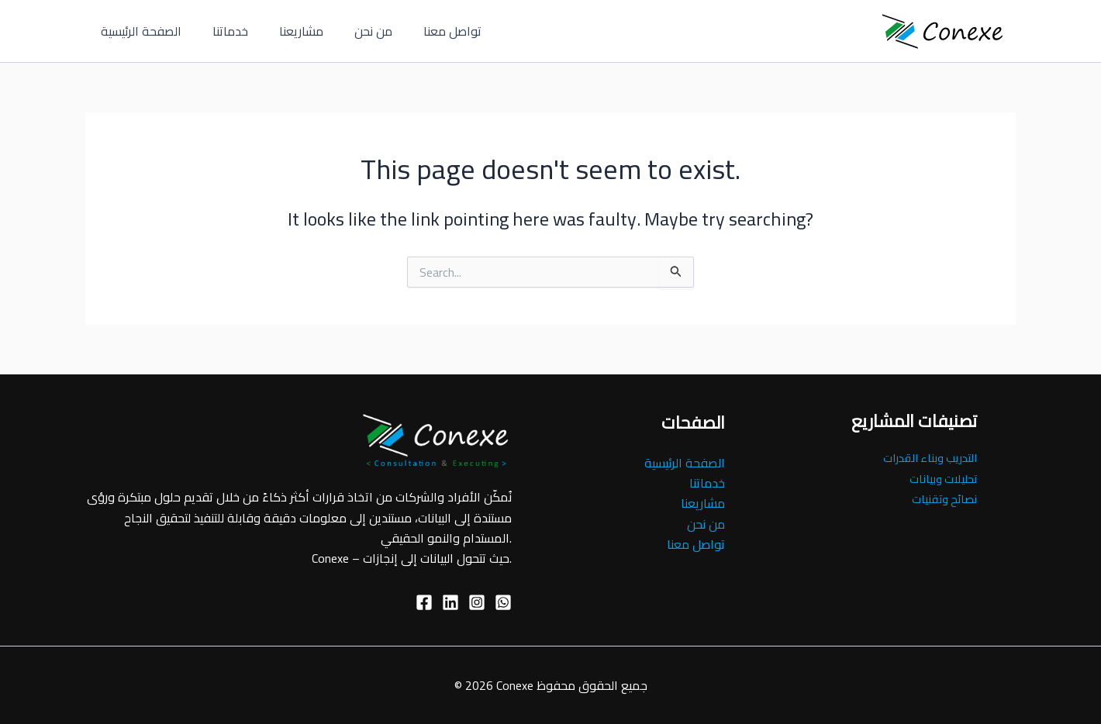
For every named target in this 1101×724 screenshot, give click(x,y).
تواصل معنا (424, 31)
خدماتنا (221, 31)
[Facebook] (424, 602)
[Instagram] (476, 602)
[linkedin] (450, 602)
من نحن (352, 31)
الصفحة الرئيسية (138, 31)
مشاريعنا (286, 31)
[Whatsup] (503, 602)
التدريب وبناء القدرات (926, 457)
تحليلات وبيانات (941, 478)
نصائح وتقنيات (942, 498)
